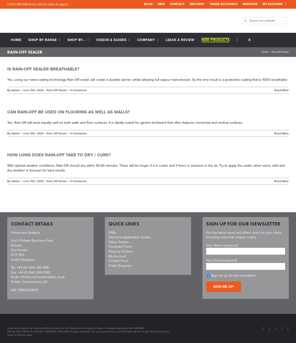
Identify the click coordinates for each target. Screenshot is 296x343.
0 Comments (78, 90)
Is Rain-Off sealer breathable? (43, 69)
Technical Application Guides (129, 237)
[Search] (245, 20)
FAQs (112, 232)
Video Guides (118, 242)
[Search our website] (264, 20)
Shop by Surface (120, 251)
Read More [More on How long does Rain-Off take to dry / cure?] (281, 181)
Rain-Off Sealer (57, 90)
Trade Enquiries (120, 265)
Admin (15, 90)
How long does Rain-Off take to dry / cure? (59, 155)
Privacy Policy (157, 331)
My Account (117, 256)
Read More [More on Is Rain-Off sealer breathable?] (281, 90)
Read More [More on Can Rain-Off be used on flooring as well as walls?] (281, 133)
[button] (249, 40)
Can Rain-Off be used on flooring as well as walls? (68, 112)
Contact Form (118, 260)
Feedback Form (120, 246)
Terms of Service (16, 335)
